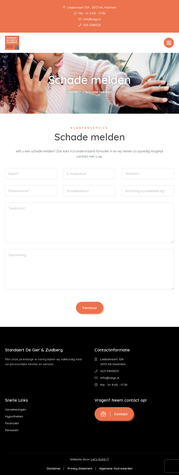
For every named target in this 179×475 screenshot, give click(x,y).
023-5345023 (89, 25)
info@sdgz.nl (89, 19)
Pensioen (11, 430)
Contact (114, 413)
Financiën (12, 423)
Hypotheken (14, 416)
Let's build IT (100, 459)
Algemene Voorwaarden (115, 468)
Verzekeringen (15, 409)
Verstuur (89, 308)
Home (72, 92)
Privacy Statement (80, 468)
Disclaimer (54, 468)
